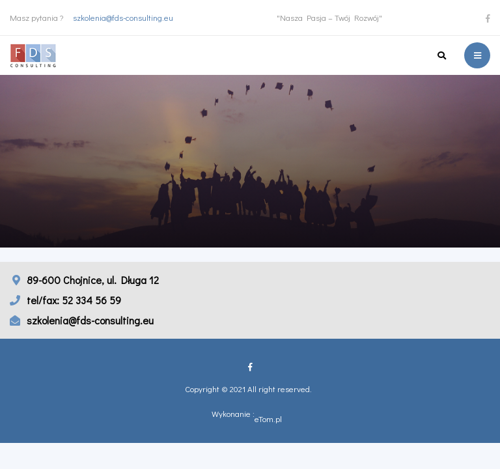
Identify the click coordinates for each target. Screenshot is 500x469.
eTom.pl (268, 419)
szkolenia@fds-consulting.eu (123, 17)
